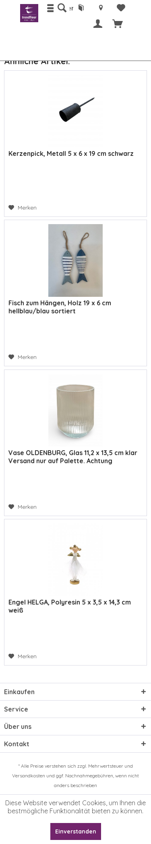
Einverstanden (75, 831)
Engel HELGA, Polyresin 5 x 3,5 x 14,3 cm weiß (69, 606)
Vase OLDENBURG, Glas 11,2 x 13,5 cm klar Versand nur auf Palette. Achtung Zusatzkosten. (72, 457)
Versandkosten (28, 776)
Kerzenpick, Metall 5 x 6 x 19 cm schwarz (71, 153)
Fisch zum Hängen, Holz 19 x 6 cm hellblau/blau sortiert (59, 307)
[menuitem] (62, 8)
